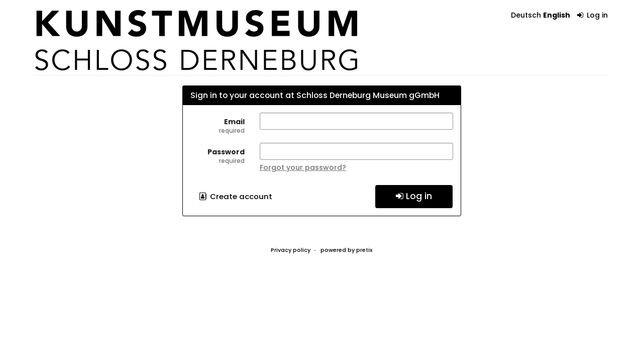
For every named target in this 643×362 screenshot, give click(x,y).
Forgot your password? (303, 167)
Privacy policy (290, 250)
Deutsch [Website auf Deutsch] (526, 15)
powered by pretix (346, 250)
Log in (592, 15)
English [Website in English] (556, 15)
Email (217, 126)
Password (217, 156)
